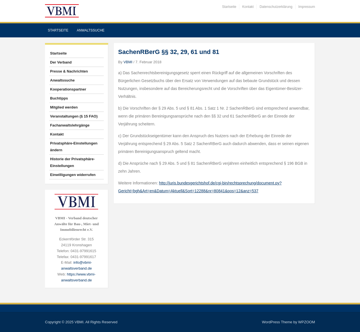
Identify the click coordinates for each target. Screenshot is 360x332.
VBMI (127, 62)
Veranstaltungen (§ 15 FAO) (74, 116)
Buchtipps (59, 98)
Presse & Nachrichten (69, 71)
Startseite (229, 7)
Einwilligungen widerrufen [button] (73, 175)
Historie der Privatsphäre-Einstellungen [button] (72, 162)
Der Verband (61, 62)
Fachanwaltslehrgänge (69, 125)
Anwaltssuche (91, 30)
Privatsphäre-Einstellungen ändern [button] (73, 146)
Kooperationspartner (68, 89)
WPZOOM (306, 322)
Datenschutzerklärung (276, 7)
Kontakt (248, 7)
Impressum (306, 7)
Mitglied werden (64, 107)
